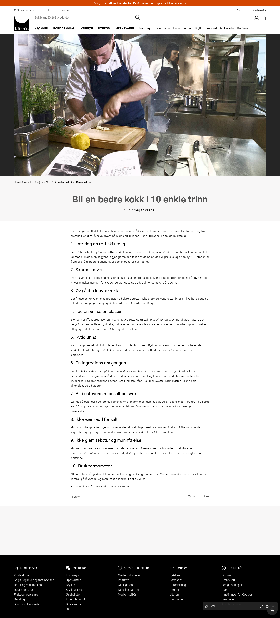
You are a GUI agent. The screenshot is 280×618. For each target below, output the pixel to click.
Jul (68, 609)
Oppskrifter (73, 580)
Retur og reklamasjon (28, 585)
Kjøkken (175, 575)
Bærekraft (228, 580)
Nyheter (229, 28)
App (224, 589)
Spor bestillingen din (27, 604)
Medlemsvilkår (127, 594)
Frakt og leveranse (26, 594)
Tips (48, 182)
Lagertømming (182, 28)
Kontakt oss (21, 575)
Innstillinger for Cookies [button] (237, 594)
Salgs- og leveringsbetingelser (34, 580)
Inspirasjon (36, 182)
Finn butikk (242, 10)
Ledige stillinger (232, 585)
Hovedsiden (20, 182)
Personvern (229, 599)
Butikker (242, 28)
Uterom (175, 594)
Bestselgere (146, 28)
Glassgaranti (126, 585)
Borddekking (178, 585)
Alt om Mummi (75, 599)
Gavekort (176, 580)
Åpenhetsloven (231, 604)
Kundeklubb (214, 28)
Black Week (73, 604)
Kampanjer (164, 28)
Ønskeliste (73, 594)
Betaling (19, 599)
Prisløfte (123, 580)
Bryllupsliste (74, 589)
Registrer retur (23, 589)
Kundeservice (259, 10)
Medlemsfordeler (129, 575)
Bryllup (199, 28)
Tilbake (75, 496)
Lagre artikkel (198, 496)
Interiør (174, 589)
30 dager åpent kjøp (25, 10)
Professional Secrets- (115, 486)
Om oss (226, 575)
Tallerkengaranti (128, 589)
